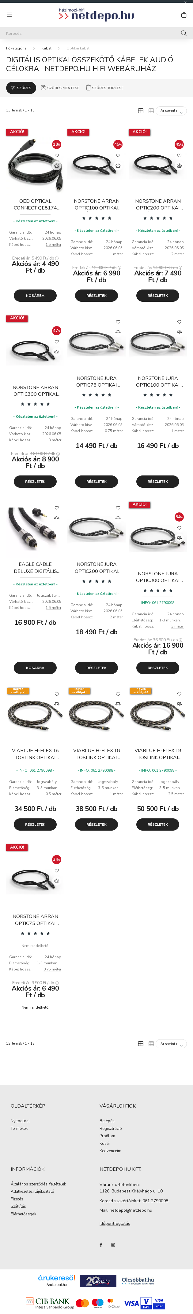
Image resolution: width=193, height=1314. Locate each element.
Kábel (46, 48)
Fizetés (17, 1199)
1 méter (116, 254)
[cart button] (184, 15)
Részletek (96, 295)
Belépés (107, 1121)
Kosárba (35, 295)
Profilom (107, 1136)
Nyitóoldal (20, 1121)
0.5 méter (53, 794)
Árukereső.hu (56, 1285)
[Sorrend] (171, 110)
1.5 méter (53, 244)
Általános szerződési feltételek (38, 1184)
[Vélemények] (96, 218)
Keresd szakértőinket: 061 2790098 (134, 1201)
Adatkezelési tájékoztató (32, 1191)
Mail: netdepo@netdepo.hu (126, 1210)
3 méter (55, 440)
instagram (113, 1245)
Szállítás (18, 1206)
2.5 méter (176, 794)
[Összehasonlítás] (56, 165)
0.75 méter (114, 430)
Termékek (19, 1129)
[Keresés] (96, 33)
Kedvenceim (110, 1151)
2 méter (177, 254)
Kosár (105, 1143)
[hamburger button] (9, 15)
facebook (101, 1245)
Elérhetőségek (23, 1214)
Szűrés (24, 88)
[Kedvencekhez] (56, 155)
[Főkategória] (16, 48)
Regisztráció (111, 1129)
